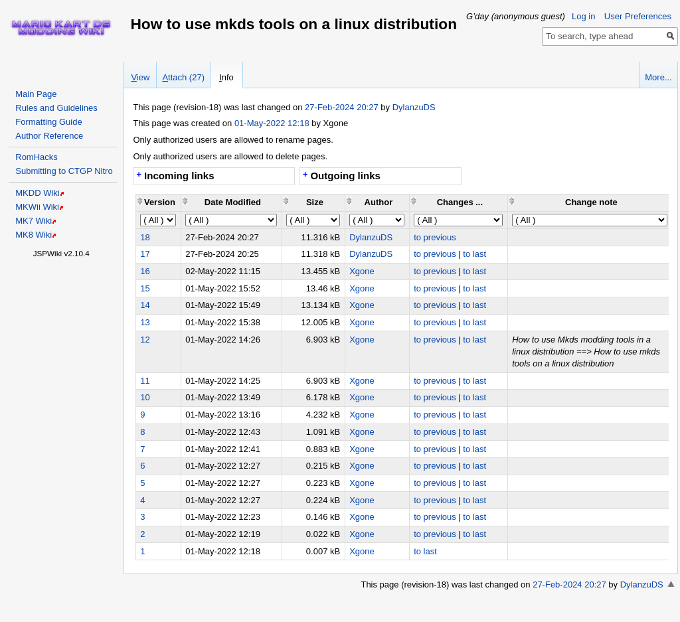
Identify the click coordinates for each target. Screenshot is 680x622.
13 (144, 322)
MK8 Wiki (33, 235)
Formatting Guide (48, 122)
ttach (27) (183, 77)
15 (144, 288)
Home (61, 28)
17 (144, 254)
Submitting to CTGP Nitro (63, 171)
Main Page (35, 94)
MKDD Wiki (37, 193)
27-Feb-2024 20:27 (343, 107)
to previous (435, 237)
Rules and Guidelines (56, 108)
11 (144, 381)
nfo (226, 77)
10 (144, 397)
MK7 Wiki (33, 221)
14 (144, 305)
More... (658, 77)
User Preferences (637, 16)
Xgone (362, 271)
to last (474, 254)
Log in (583, 16)
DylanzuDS (414, 107)
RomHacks (36, 157)
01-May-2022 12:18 (271, 123)
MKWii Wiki (37, 207)
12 (144, 340)
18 (144, 237)
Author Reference (49, 136)
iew (140, 77)
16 (144, 271)
